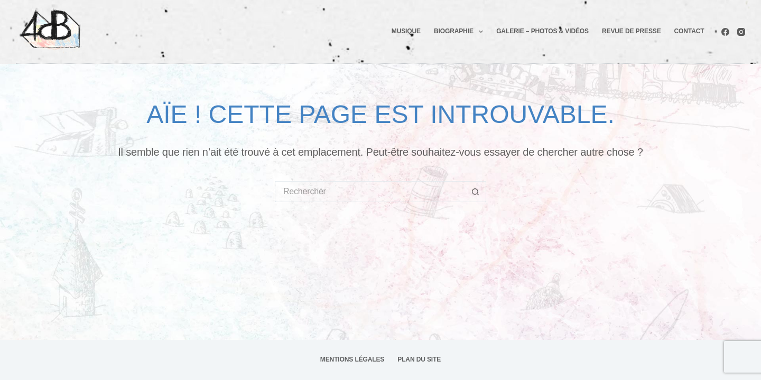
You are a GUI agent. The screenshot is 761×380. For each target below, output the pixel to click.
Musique (406, 31)
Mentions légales (352, 359)
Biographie (460, 31)
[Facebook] (725, 32)
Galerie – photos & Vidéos (542, 31)
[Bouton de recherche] (475, 191)
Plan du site (419, 359)
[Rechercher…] (370, 191)
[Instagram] (741, 32)
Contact (689, 31)
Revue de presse (631, 31)
